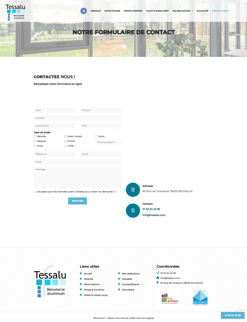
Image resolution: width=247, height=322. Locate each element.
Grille (70, 145)
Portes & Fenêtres (133, 11)
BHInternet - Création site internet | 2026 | (114, 318)
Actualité (127, 279)
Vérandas (96, 11)
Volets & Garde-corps (157, 11)
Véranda (41, 136)
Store (40, 145)
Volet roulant (75, 136)
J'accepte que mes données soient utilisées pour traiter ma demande (75, 191)
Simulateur (128, 289)
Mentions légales (145, 318)
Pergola (41, 141)
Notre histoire (112, 11)
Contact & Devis (220, 11)
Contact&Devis (130, 284)
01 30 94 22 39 (151, 209)
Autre (101, 136)
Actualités (202, 11)
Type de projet (42, 132)
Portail (71, 141)
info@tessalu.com (153, 215)
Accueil (88, 273)
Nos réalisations (182, 11)
